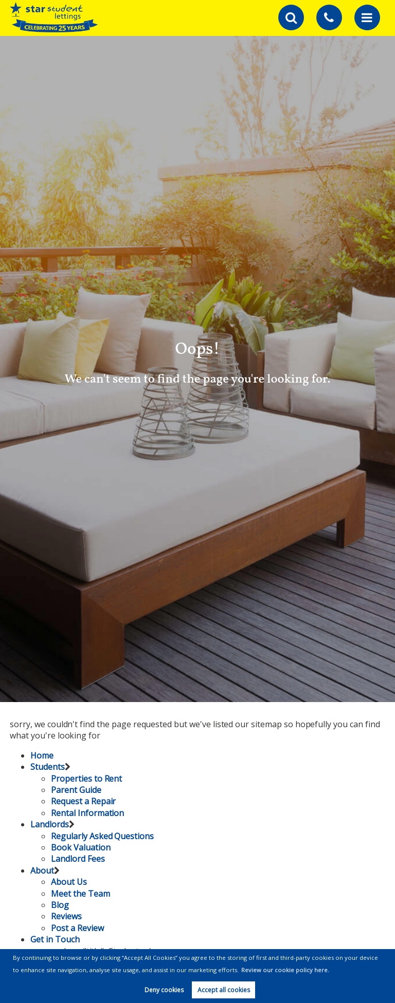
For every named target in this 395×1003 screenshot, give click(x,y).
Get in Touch (54, 939)
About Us (69, 881)
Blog (60, 905)
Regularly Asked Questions (102, 836)
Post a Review (77, 928)
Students (47, 766)
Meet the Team (80, 893)
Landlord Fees (77, 858)
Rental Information (87, 813)
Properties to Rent (86, 778)
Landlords (49, 824)
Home (41, 755)
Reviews (66, 916)
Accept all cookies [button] (224, 990)
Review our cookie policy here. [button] (285, 970)
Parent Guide (76, 790)
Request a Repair (83, 801)
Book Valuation (80, 847)
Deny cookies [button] (164, 990)
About (42, 870)
